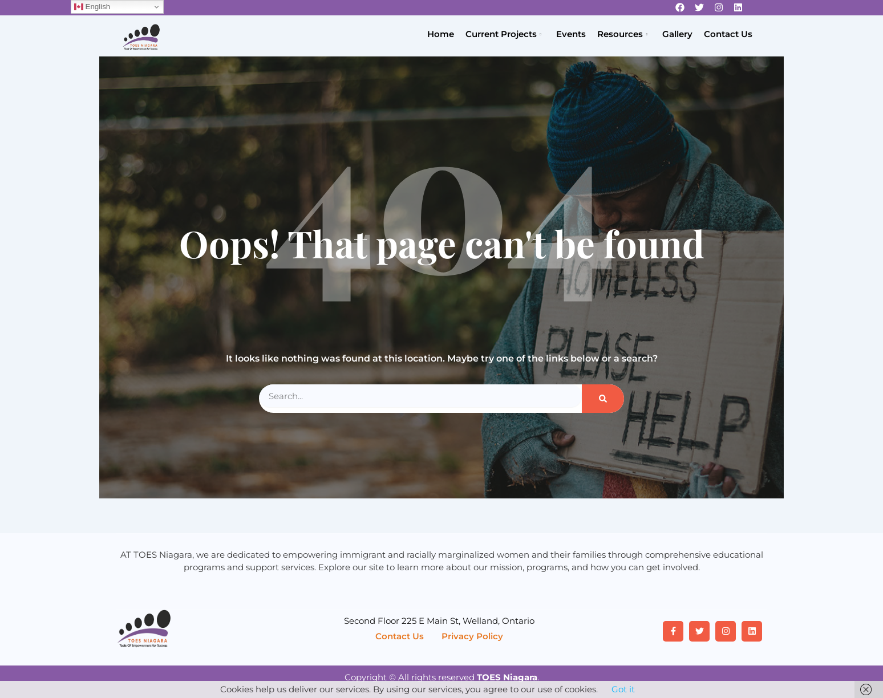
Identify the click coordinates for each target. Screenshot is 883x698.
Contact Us (728, 34)
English (92, 6)
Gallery (677, 34)
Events (571, 34)
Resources (622, 34)
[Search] (603, 398)
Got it (623, 689)
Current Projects (503, 34)
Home (440, 34)
